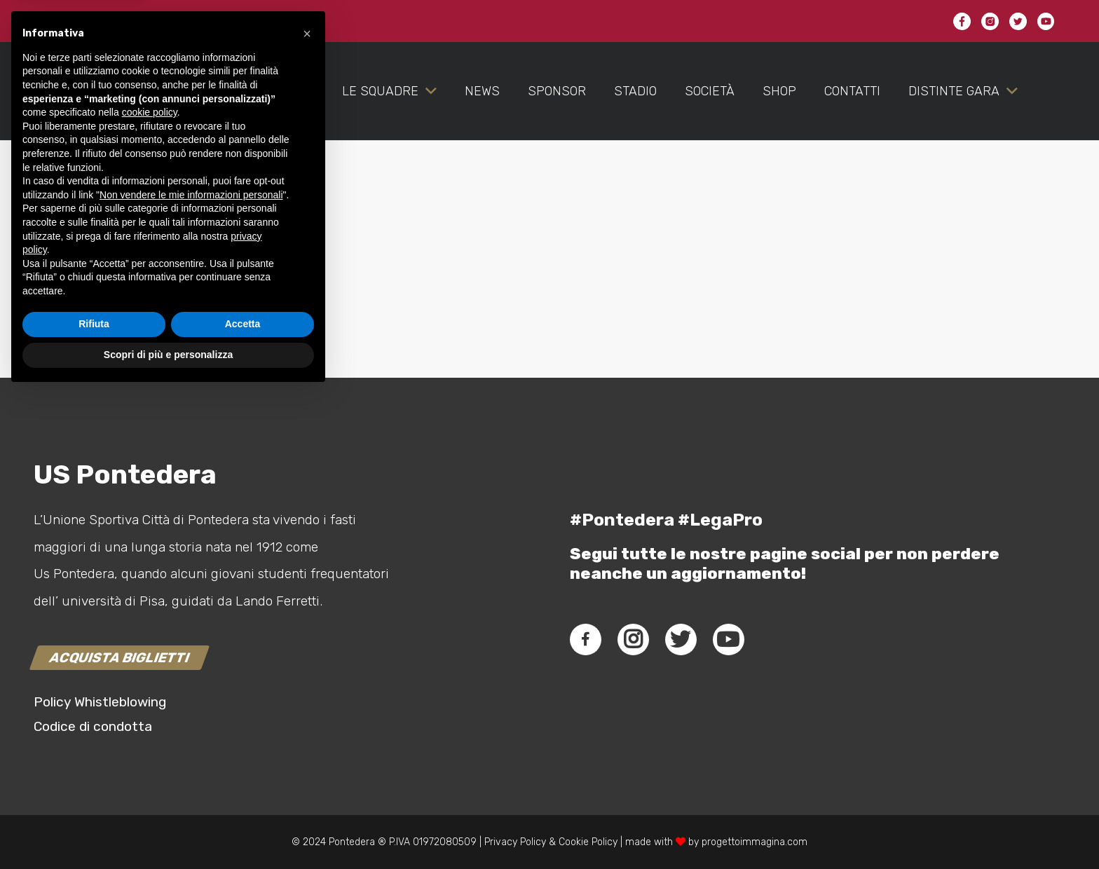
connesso (134, 312)
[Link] (130, 119)
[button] (307, 509)
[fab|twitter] (680, 639)
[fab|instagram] (633, 639)
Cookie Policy (588, 842)
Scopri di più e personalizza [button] (168, 830)
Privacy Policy (514, 842)
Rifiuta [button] (93, 800)
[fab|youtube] (728, 639)
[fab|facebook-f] (585, 639)
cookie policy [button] (149, 588)
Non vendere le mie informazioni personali (191, 670)
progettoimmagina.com (754, 842)
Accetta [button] (243, 800)
